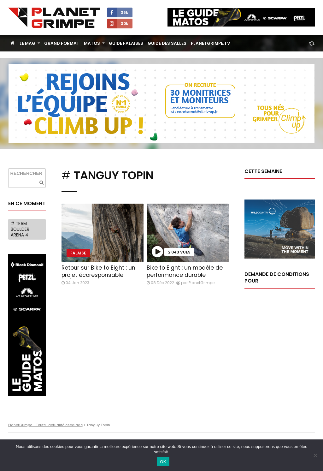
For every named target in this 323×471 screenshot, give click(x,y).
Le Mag (27, 43)
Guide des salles (167, 43)
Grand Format (61, 43)
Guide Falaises (126, 43)
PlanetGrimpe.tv (210, 43)
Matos (92, 43)
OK (163, 461)
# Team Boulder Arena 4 (20, 229)
